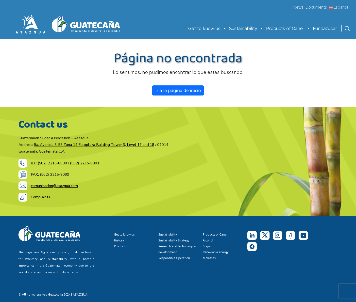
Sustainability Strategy (173, 240)
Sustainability (243, 28)
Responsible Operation (175, 258)
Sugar (207, 246)
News (298, 7)
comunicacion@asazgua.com (54, 185)
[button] (224, 29)
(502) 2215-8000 (52, 163)
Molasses (209, 258)
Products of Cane (285, 28)
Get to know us (204, 28)
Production (121, 246)
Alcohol (208, 240)
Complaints (40, 197)
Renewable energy (216, 252)
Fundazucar (325, 28)
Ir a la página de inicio (178, 90)
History (119, 240)
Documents (316, 7)
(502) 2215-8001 (85, 163)
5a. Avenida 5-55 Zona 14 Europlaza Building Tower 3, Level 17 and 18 (94, 144)
